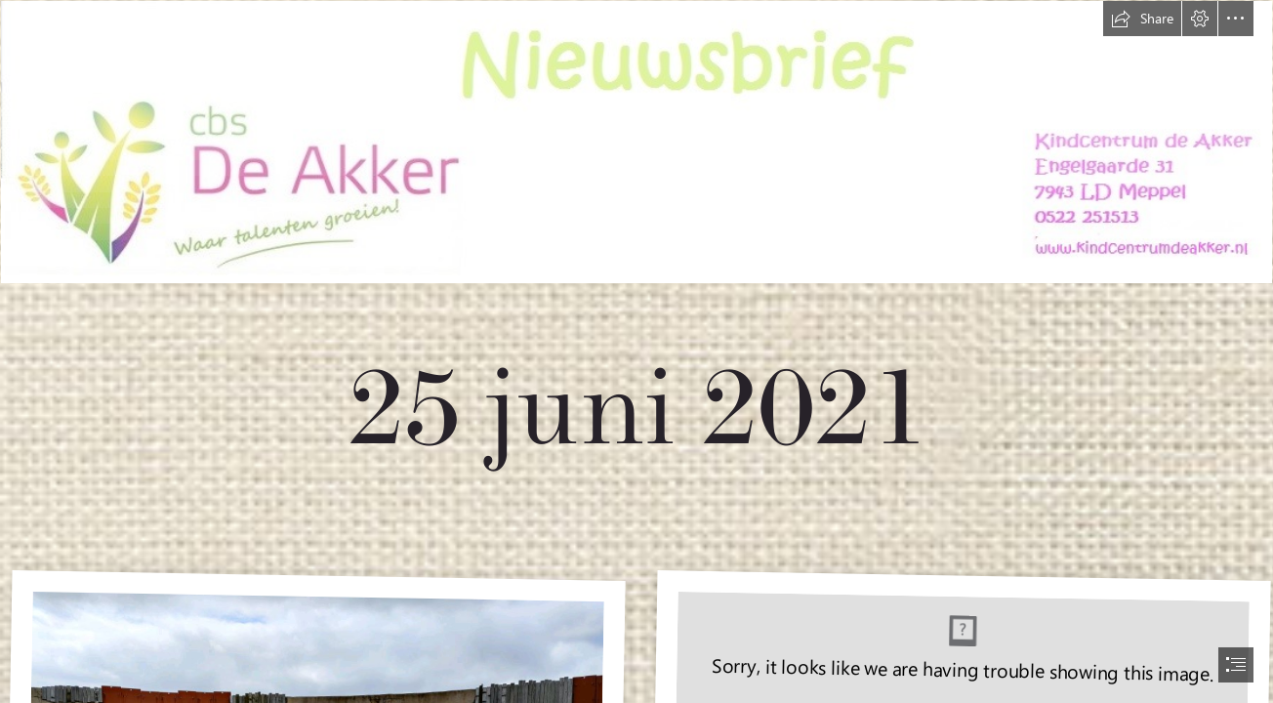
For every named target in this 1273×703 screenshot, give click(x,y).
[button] (1142, 18)
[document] (636, 351)
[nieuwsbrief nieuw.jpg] (636, 267)
